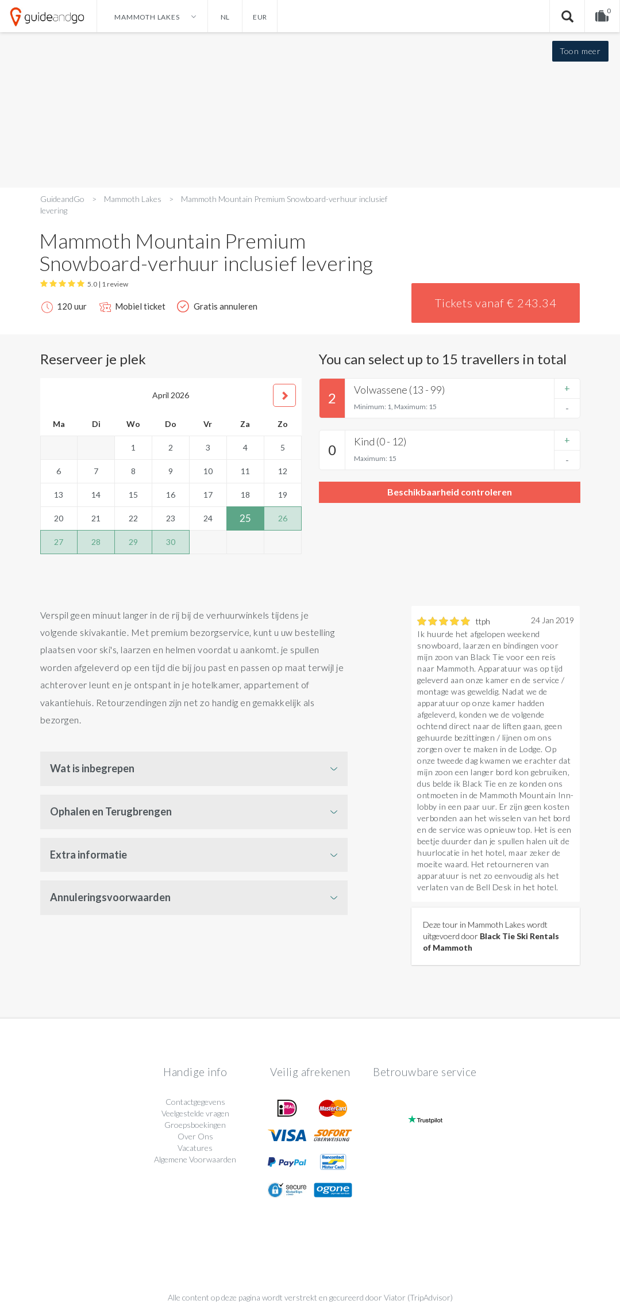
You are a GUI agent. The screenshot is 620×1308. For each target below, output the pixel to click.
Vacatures (195, 1148)
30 (170, 542)
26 (282, 518)
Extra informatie (88, 854)
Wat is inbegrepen (92, 768)
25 (245, 518)
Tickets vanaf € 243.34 (496, 303)
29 (133, 542)
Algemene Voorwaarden (195, 1159)
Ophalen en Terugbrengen (111, 811)
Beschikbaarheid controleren (449, 491)
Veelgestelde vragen (195, 1113)
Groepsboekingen (195, 1125)
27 (58, 542)
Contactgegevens (195, 1102)
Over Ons (195, 1136)
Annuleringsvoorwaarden (110, 897)
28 (96, 542)
